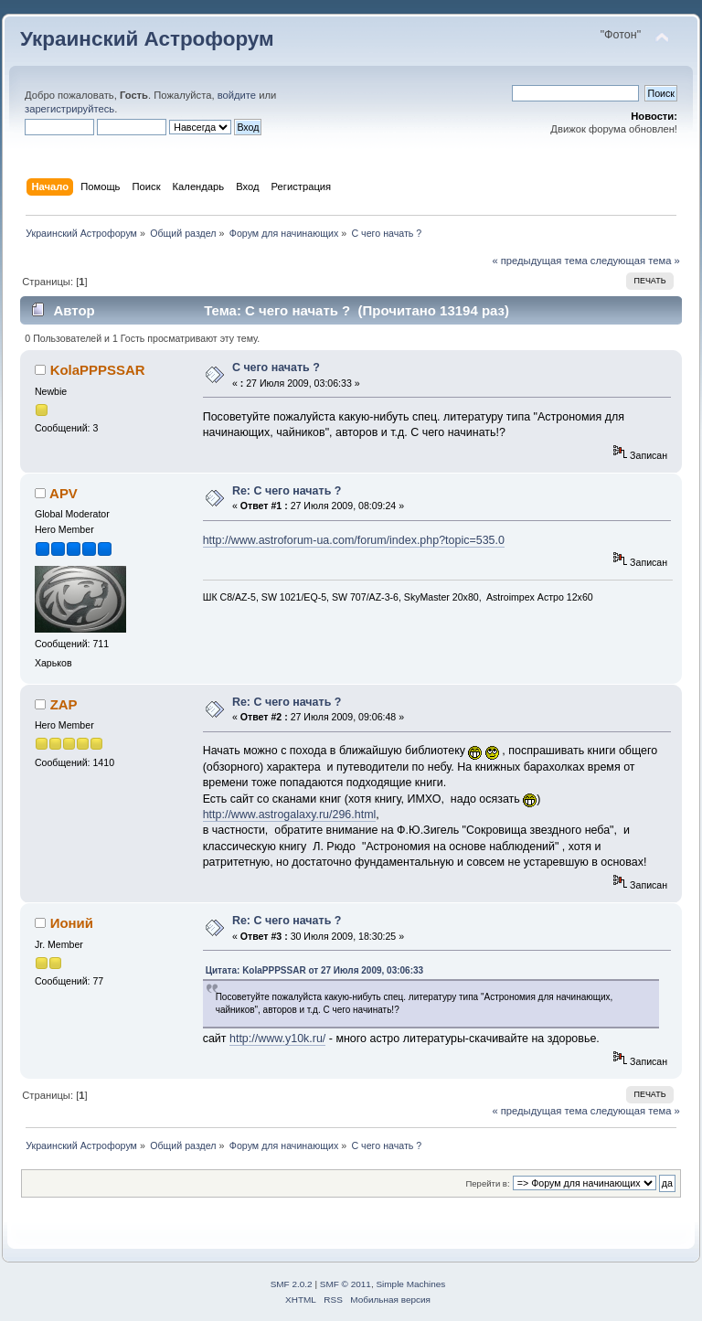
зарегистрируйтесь (69, 108)
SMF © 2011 (345, 1284)
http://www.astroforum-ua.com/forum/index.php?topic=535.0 (354, 540)
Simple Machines (410, 1284)
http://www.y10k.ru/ (277, 1038)
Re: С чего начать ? (287, 491)
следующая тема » (635, 260)
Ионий (71, 923)
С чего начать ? (276, 367)
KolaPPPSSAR (97, 370)
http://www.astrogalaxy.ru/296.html (290, 814)
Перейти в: (487, 1183)
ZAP (64, 704)
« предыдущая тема (539, 260)
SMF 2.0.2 (292, 1284)
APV (63, 493)
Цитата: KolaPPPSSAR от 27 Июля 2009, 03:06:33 (314, 970)
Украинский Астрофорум (147, 38)
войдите (237, 95)
